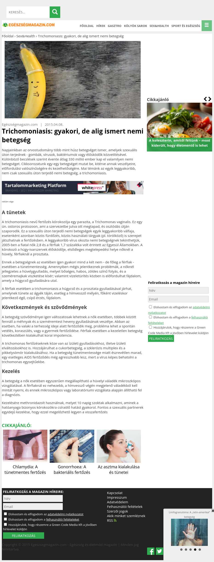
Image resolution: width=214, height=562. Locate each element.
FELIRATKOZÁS (23, 535)
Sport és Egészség (185, 26)
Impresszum (117, 497)
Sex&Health (159, 26)
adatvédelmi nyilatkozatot (65, 514)
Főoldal (87, 26)
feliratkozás (161, 338)
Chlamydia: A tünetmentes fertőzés (25, 466)
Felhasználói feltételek (125, 506)
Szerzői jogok (117, 511)
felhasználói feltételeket (62, 519)
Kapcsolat (115, 492)
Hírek (100, 26)
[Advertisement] (179, 67)
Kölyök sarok (135, 26)
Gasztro (115, 26)
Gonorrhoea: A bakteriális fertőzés (72, 466)
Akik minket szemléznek (126, 515)
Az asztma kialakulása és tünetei (119, 466)
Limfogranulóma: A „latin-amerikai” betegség (189, 528)
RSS (112, 520)
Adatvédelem (117, 502)
